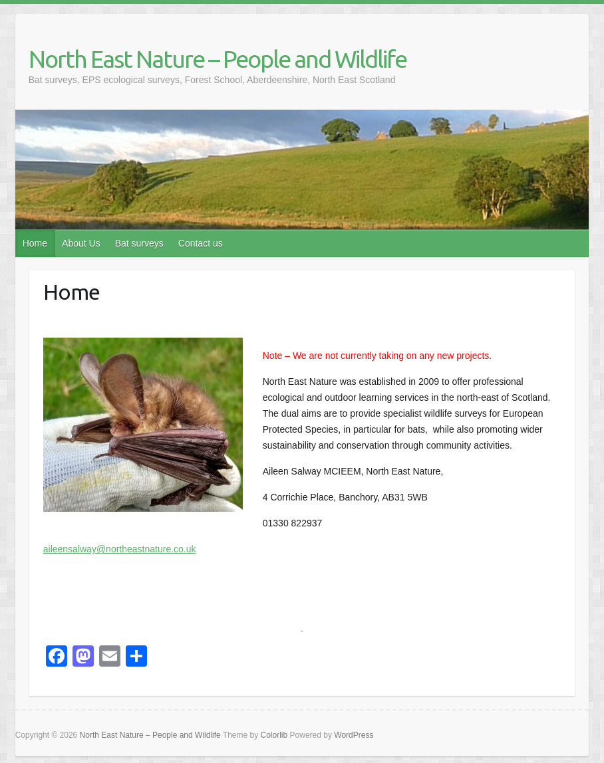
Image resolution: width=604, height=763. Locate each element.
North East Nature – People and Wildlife (217, 58)
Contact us (200, 243)
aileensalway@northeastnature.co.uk (119, 549)
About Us (81, 243)
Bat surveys (139, 243)
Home (35, 243)
